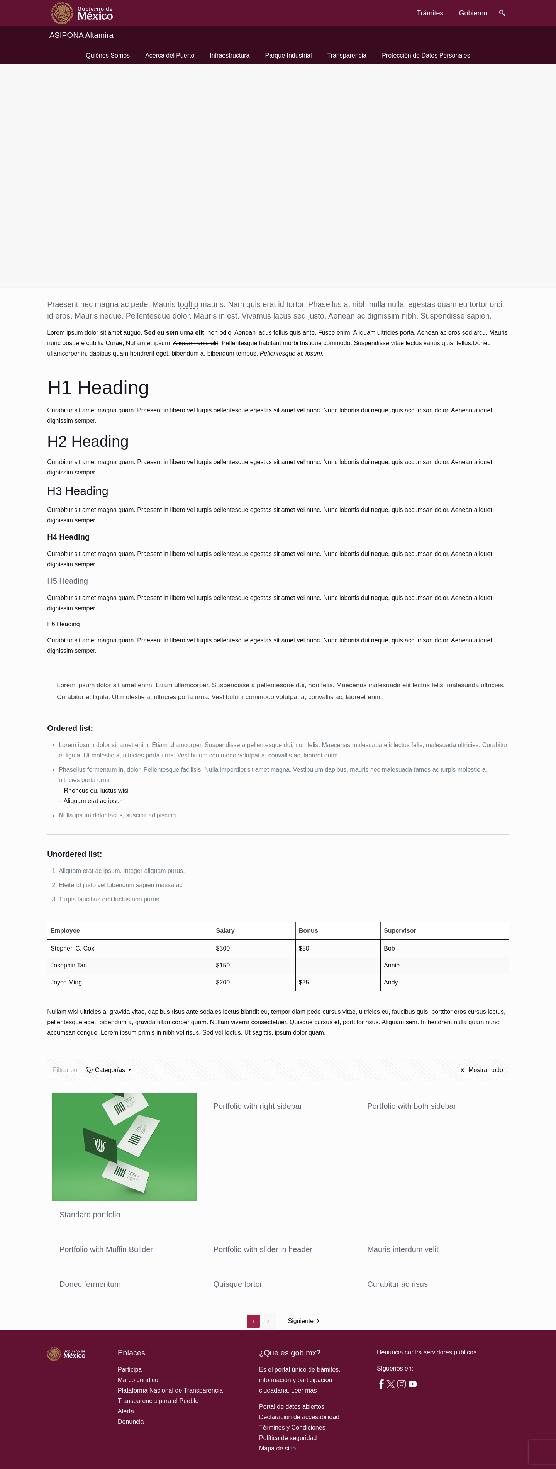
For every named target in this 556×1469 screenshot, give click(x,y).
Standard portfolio (89, 1214)
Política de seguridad (288, 1438)
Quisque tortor (238, 1284)
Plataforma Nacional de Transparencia (170, 1390)
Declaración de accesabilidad (299, 1417)
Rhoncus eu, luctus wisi (96, 790)
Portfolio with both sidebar (411, 1106)
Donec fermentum (90, 1284)
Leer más (304, 1390)
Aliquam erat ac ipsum (94, 801)
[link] (82, 13)
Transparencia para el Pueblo (158, 1401)
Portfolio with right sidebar (258, 1106)
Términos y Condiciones (292, 1427)
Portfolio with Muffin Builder (106, 1249)
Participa (130, 1369)
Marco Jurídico (138, 1380)
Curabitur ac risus (397, 1284)
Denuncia (131, 1421)
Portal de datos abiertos (291, 1406)
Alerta (126, 1411)
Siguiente (305, 1321)
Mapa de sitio (277, 1448)
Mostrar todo (480, 1070)
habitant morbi (278, 343)
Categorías (109, 1070)
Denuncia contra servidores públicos (426, 1352)
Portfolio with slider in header (263, 1249)
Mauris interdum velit (403, 1249)
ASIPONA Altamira (81, 35)
